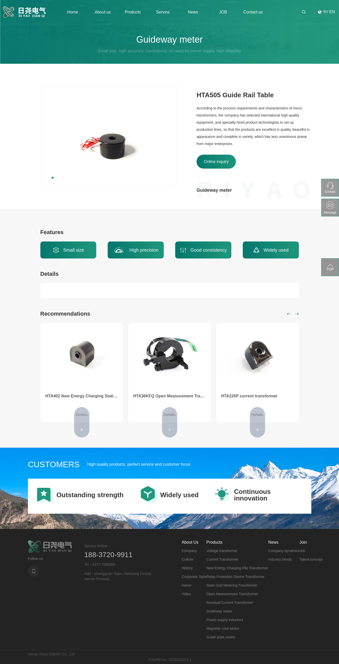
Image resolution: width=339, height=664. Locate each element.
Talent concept (310, 559)
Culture (187, 559)
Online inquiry (216, 161)
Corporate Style (194, 577)
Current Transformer (222, 559)
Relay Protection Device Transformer (235, 577)
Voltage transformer (221, 551)
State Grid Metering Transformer (231, 585)
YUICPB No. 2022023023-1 (169, 660)
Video (186, 594)
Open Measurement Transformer (232, 594)
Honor (186, 585)
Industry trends (280, 559)
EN (332, 12)
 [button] (289, 314)
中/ (325, 12)
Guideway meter (219, 611)
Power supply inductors (224, 620)
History (187, 568)
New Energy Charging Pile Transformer (237, 568)
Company (189, 551)
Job (302, 551)
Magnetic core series (222, 628)
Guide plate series (220, 637)
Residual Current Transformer (229, 603)
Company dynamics (283, 551)
